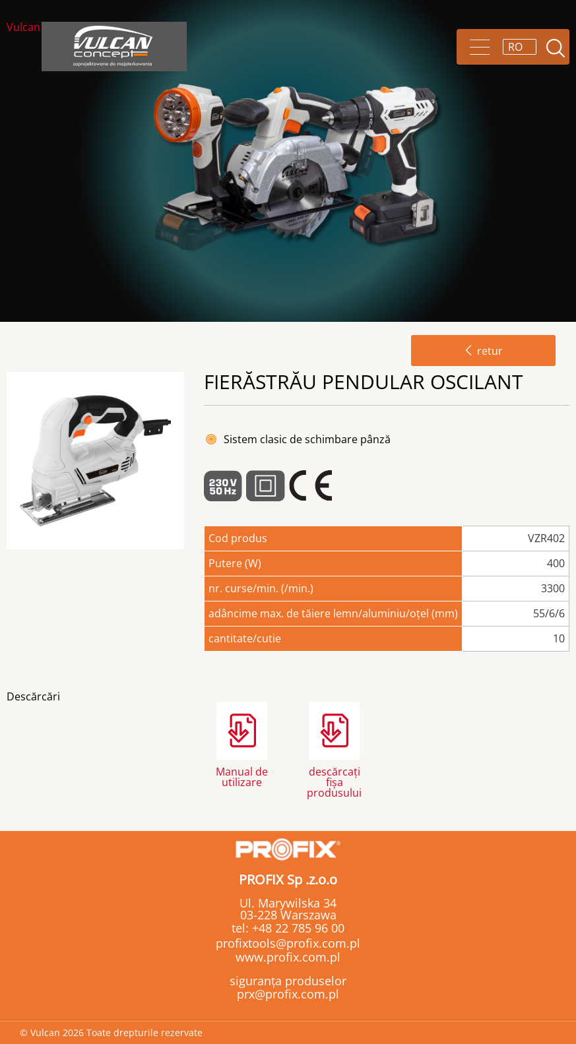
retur (483, 351)
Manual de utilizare (242, 776)
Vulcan (23, 28)
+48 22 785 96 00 (296, 928)
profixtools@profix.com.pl (288, 943)
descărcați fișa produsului (334, 781)
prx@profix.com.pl (288, 994)
